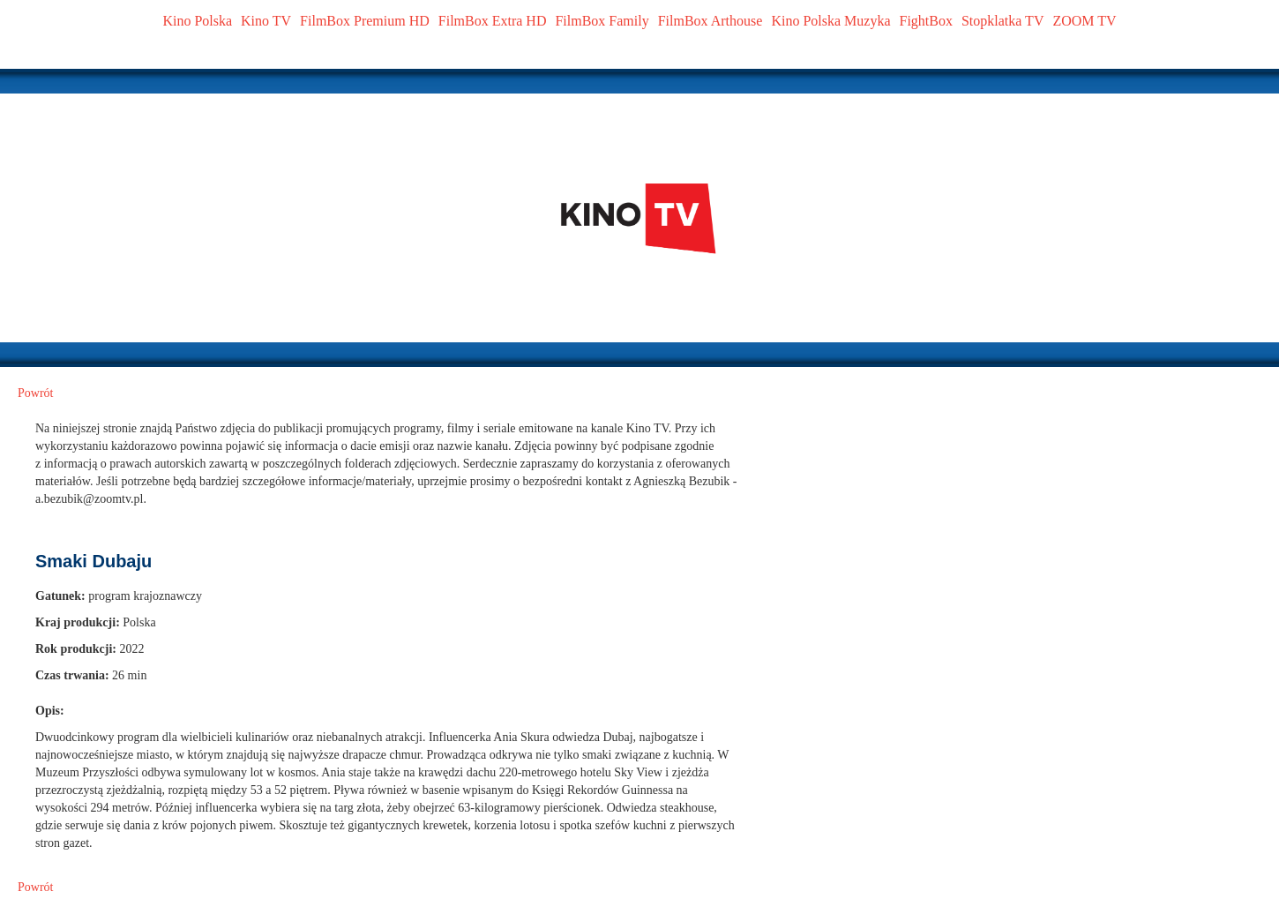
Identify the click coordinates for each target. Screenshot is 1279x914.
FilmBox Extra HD (492, 20)
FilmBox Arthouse (710, 20)
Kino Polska (197, 20)
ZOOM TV (1084, 20)
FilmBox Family (601, 20)
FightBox (926, 20)
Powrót (35, 393)
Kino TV (266, 20)
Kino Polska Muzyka (830, 20)
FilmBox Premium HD (365, 20)
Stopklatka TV (1002, 20)
